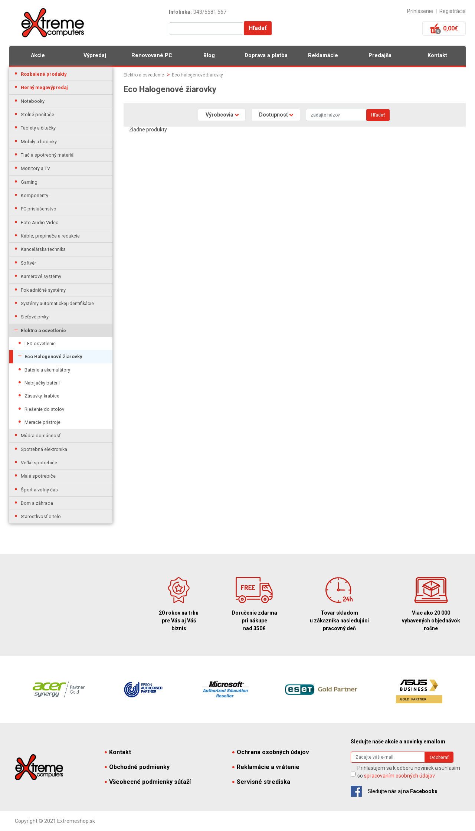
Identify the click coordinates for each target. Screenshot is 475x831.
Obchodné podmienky (137, 767)
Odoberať (439, 757)
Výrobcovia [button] (219, 115)
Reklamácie (323, 55)
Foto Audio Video (40, 222)
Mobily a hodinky (39, 141)
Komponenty (34, 195)
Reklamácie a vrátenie (265, 767)
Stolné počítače (37, 114)
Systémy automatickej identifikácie (57, 303)
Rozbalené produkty (43, 74)
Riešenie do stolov (44, 409)
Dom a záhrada (37, 503)
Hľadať (258, 28)
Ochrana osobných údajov (270, 752)
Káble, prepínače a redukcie (50, 236)
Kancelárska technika (43, 249)
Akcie (38, 55)
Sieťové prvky (35, 317)
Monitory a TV (35, 168)
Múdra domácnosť (40, 435)
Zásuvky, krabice (41, 396)
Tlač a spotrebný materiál (48, 155)
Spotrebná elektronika (44, 449)
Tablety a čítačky (38, 128)
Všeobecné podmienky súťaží (148, 781)
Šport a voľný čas (39, 490)
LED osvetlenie (40, 343)
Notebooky (33, 101)
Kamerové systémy (41, 276)
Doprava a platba (266, 55)
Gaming (29, 182)
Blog (209, 55)
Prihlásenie (420, 11)
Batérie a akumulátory (47, 370)
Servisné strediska (261, 781)
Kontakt (437, 55)
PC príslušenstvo (38, 209)
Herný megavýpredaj (44, 87)
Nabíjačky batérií (42, 383)
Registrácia (452, 11)
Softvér (28, 263)
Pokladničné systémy (43, 290)
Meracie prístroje (42, 422)
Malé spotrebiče (38, 476)
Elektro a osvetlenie (43, 330)
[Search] (336, 115)
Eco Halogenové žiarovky (53, 356)
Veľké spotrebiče (39, 462)
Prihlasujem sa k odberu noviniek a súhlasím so (408, 772)
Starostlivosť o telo (41, 516)
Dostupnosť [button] (273, 115)
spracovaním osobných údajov (399, 776)
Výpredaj (94, 55)
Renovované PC (151, 55)
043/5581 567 (209, 12)
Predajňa (380, 55)
